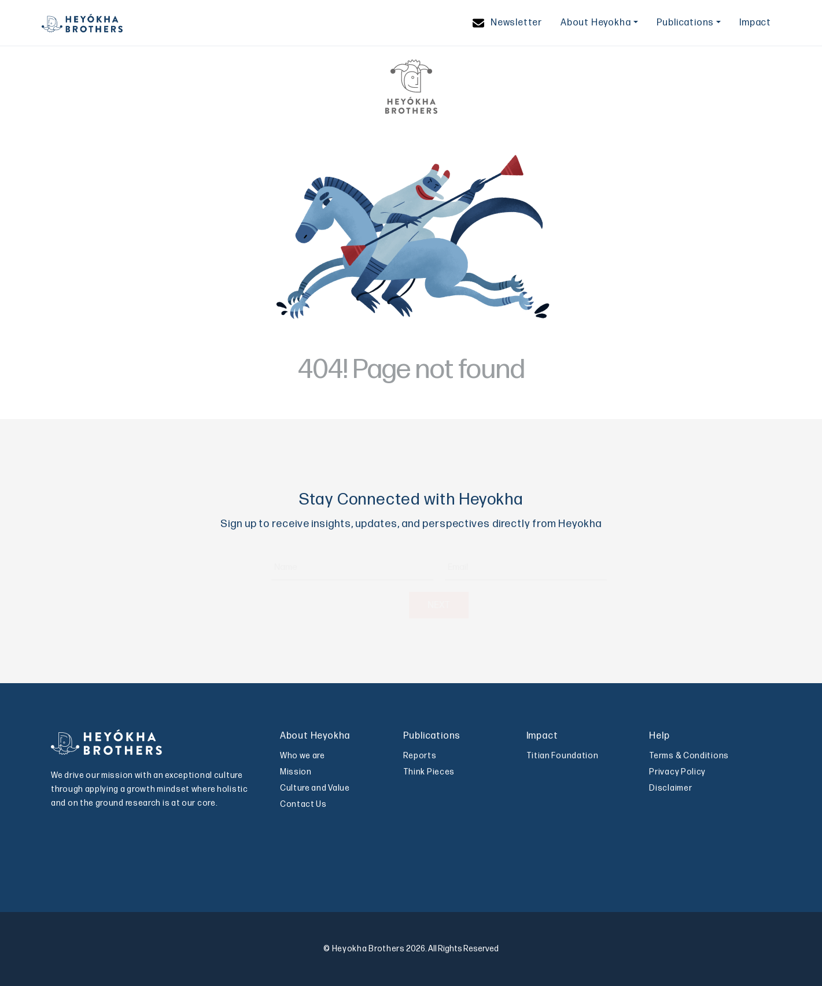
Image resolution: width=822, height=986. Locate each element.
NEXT (411, 605)
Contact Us (303, 804)
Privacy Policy (677, 772)
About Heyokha (596, 22)
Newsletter (507, 23)
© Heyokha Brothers (364, 949)
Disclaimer (670, 788)
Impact (755, 22)
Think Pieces (429, 772)
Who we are (302, 756)
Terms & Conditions (689, 756)
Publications (685, 22)
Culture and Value (315, 788)
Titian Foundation (562, 756)
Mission (296, 772)
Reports (420, 756)
